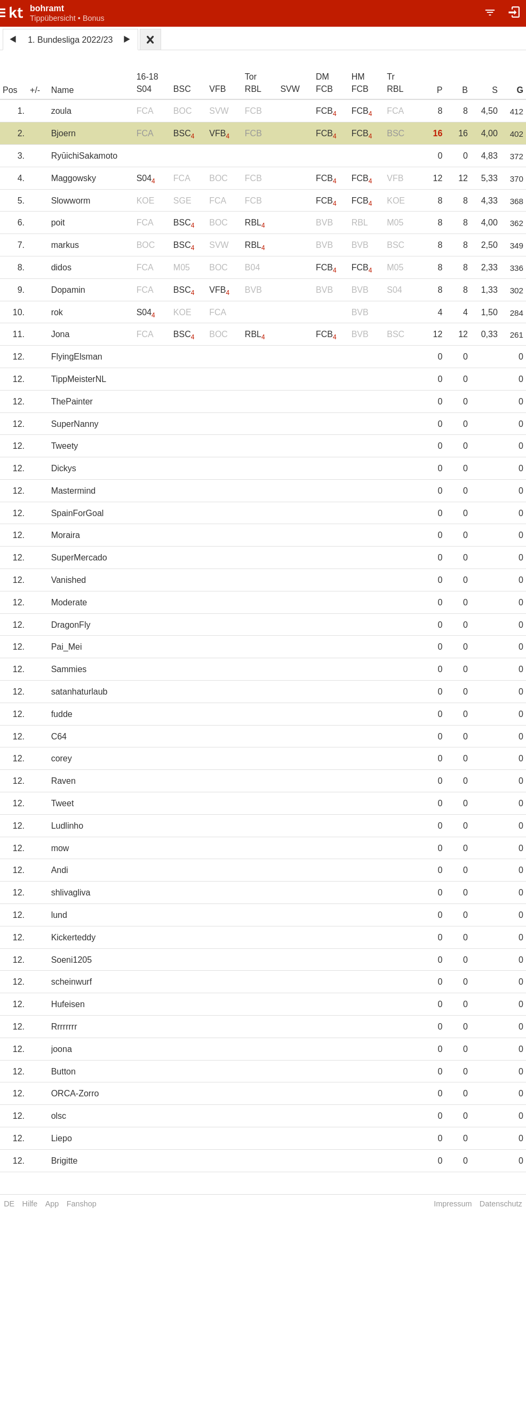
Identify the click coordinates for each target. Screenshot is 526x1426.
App (52, 1203)
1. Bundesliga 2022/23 (70, 39)
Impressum (453, 1203)
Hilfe (30, 1203)
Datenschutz (501, 1203)
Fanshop (82, 1203)
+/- (35, 90)
